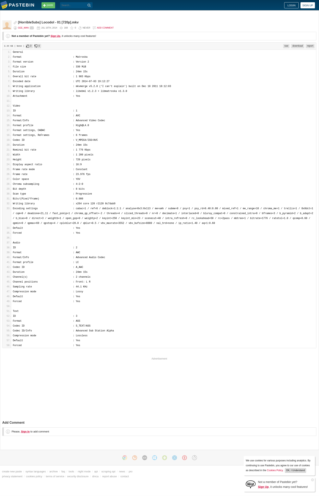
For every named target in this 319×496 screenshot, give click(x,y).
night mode (84, 471)
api (96, 471)
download (297, 45)
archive (53, 471)
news (122, 471)
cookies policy (34, 476)
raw (286, 45)
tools (71, 471)
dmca (95, 476)
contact (124, 476)
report (310, 45)
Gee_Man (23, 27)
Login (291, 5)
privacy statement (12, 476)
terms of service (55, 476)
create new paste (12, 471)
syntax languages (35, 471)
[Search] (89, 5)
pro (131, 471)
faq (63, 471)
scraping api (108, 471)
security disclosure (77, 476)
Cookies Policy (275, 470)
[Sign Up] (251, 484)
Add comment (105, 27)
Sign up (307, 5)
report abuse (109, 476)
